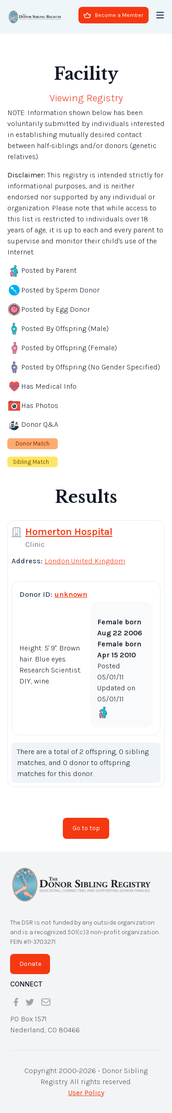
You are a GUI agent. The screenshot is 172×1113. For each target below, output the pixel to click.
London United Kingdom (84, 560)
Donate (30, 964)
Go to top (86, 828)
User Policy (86, 1092)
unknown (71, 594)
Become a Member (113, 15)
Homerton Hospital (68, 532)
